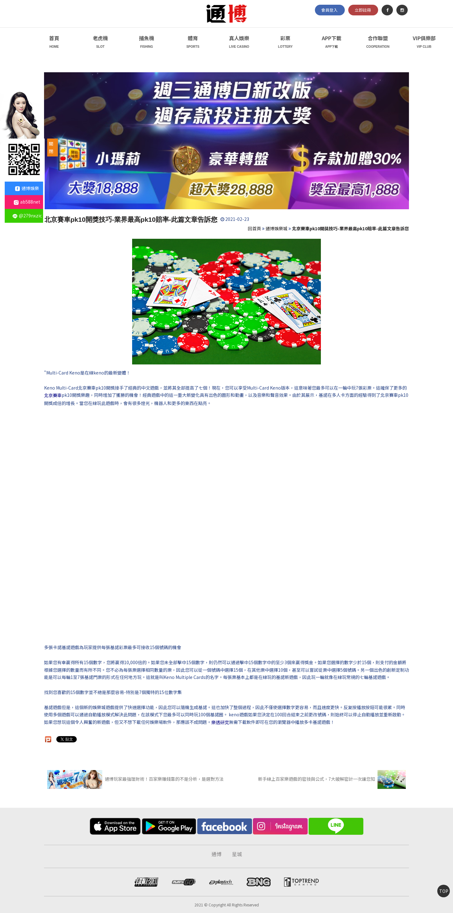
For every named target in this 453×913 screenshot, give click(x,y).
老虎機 (100, 42)
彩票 (285, 42)
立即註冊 (363, 10)
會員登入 (329, 10)
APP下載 (331, 42)
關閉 (51, 147)
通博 (216, 854)
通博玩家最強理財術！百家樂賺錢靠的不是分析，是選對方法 (135, 779)
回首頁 (254, 228)
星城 (237, 854)
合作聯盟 (377, 42)
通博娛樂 (27, 188)
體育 (192, 42)
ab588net (27, 202)
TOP (443, 891)
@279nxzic (27, 215)
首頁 (54, 42)
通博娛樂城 (277, 228)
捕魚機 (146, 42)
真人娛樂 (239, 42)
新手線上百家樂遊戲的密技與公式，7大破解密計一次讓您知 (332, 779)
